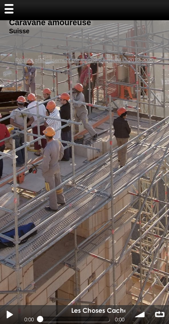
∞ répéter (159, 314)
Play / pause (9, 314)
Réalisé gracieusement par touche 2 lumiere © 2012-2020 (84, 60)
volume (140, 314)
